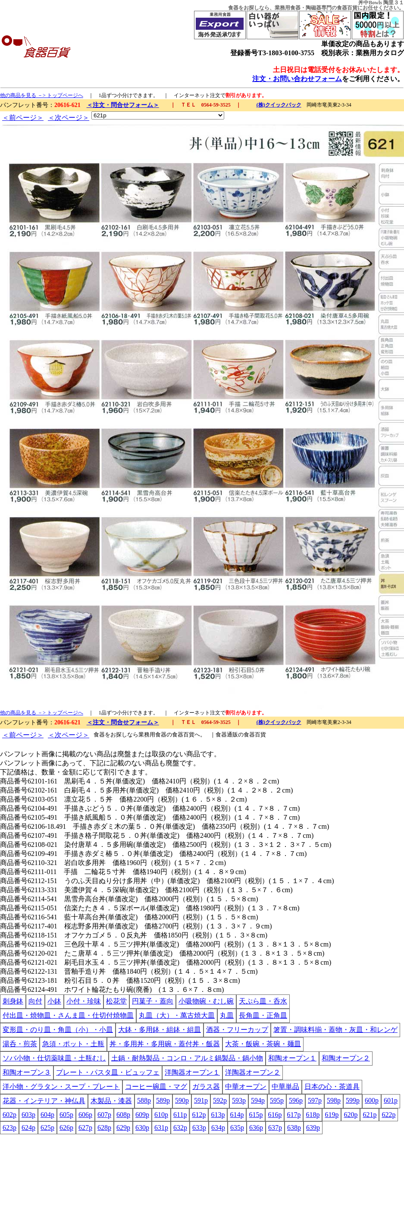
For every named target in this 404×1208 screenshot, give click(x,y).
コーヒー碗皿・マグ (156, 1086)
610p (161, 1114)
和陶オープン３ (27, 1072)
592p (220, 1100)
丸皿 (227, 1015)
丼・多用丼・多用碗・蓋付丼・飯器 (165, 1044)
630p (142, 1127)
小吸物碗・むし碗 (206, 1001)
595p (277, 1100)
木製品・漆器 (111, 1100)
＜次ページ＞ (68, 117)
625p (47, 1127)
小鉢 (54, 1001)
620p (350, 1114)
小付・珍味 (83, 1001)
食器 (233, 8)
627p (85, 1127)
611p (180, 1114)
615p (256, 1114)
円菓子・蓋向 (152, 1001)
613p (218, 1114)
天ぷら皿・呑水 (263, 1001)
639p (313, 1127)
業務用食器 (288, 8)
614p (237, 1114)
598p (334, 1100)
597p (315, 1100)
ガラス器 (206, 1086)
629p (123, 1127)
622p (388, 1114)
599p (353, 1100)
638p (294, 1127)
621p (369, 1114)
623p (9, 1127)
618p (312, 1114)
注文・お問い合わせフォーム (297, 78)
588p (144, 1100)
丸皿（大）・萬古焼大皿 (177, 1015)
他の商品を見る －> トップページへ (41, 95)
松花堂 (116, 1001)
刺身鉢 (13, 1001)
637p (275, 1127)
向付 (35, 1001)
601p (391, 1100)
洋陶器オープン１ (192, 1072)
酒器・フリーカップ (237, 1029)
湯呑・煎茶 (20, 1044)
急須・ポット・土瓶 (73, 1044)
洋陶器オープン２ (252, 1072)
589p (163, 1100)
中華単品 (285, 1086)
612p (199, 1114)
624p (28, 1127)
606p (85, 1114)
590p (182, 1100)
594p (258, 1100)
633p (199, 1127)
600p (372, 1100)
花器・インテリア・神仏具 (44, 1100)
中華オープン (245, 1086)
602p (9, 1114)
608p (123, 1114)
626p (66, 1127)
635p (237, 1127)
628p (104, 1127)
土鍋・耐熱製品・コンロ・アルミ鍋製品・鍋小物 (187, 1058)
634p (218, 1127)
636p (256, 1127)
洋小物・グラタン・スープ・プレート (61, 1086)
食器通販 (227, 734)
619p (331, 1114)
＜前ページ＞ (23, 117)
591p (201, 1100)
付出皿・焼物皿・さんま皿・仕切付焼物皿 (68, 1015)
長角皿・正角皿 (263, 1015)
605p (66, 1114)
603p (28, 1114)
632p (180, 1127)
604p (47, 1114)
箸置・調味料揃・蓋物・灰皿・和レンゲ (335, 1029)
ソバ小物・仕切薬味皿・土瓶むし (54, 1058)
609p (142, 1114)
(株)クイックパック (279, 105)
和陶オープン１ (292, 1058)
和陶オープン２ (346, 1058)
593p (239, 1100)
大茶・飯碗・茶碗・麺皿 (263, 1044)
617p (294, 1114)
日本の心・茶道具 (332, 1086)
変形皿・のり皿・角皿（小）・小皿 (58, 1029)
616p (275, 1114)
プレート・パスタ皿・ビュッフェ (108, 1072)
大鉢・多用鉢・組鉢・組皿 (159, 1029)
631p (161, 1127)
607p (104, 1114)
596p (296, 1100)
